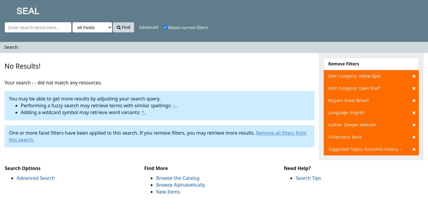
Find (123, 27)
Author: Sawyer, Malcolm (372, 124)
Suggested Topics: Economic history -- (372, 149)
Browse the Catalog (177, 178)
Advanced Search (36, 178)
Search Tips (308, 178)
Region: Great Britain (372, 100)
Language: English (372, 112)
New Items (168, 191)
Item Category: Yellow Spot (372, 76)
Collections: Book (372, 137)
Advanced (148, 27)
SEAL (16, 9)
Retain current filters (185, 27)
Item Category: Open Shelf (372, 88)
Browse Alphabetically (180, 185)
